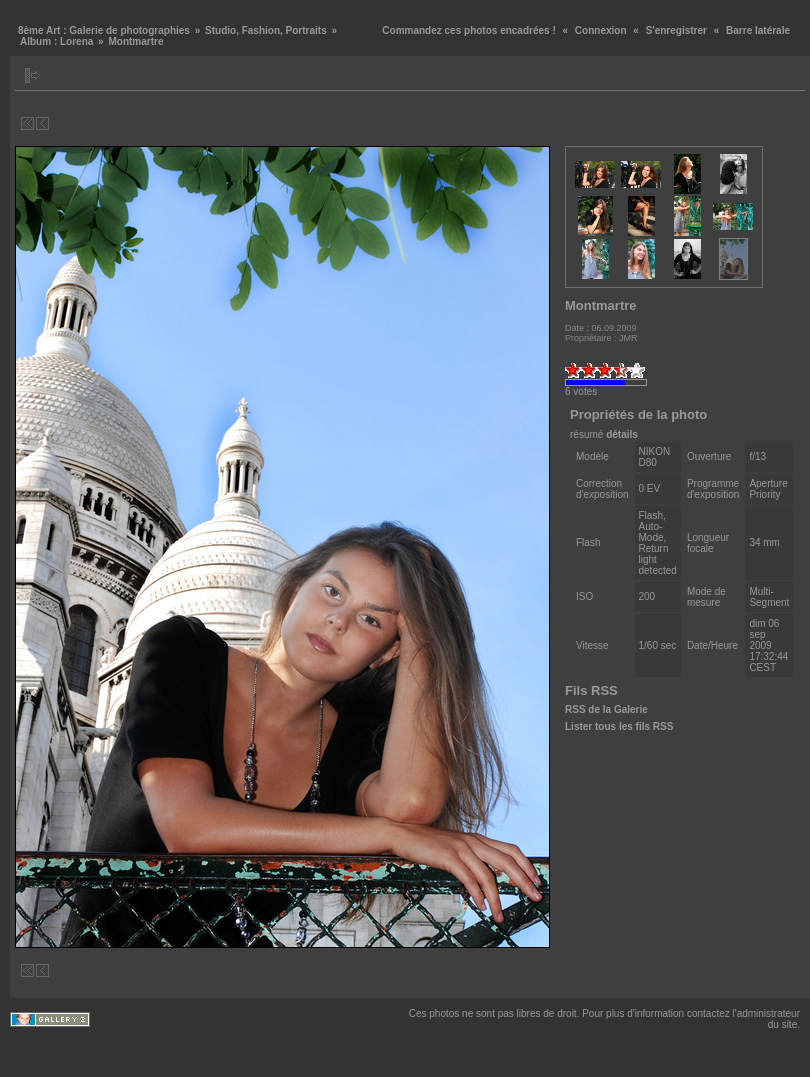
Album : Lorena (56, 41)
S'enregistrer (676, 30)
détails (622, 434)
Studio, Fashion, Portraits (266, 30)
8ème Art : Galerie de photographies (104, 30)
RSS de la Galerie (606, 709)
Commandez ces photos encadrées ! (468, 30)
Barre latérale (758, 30)
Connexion (601, 30)
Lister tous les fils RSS (619, 726)
